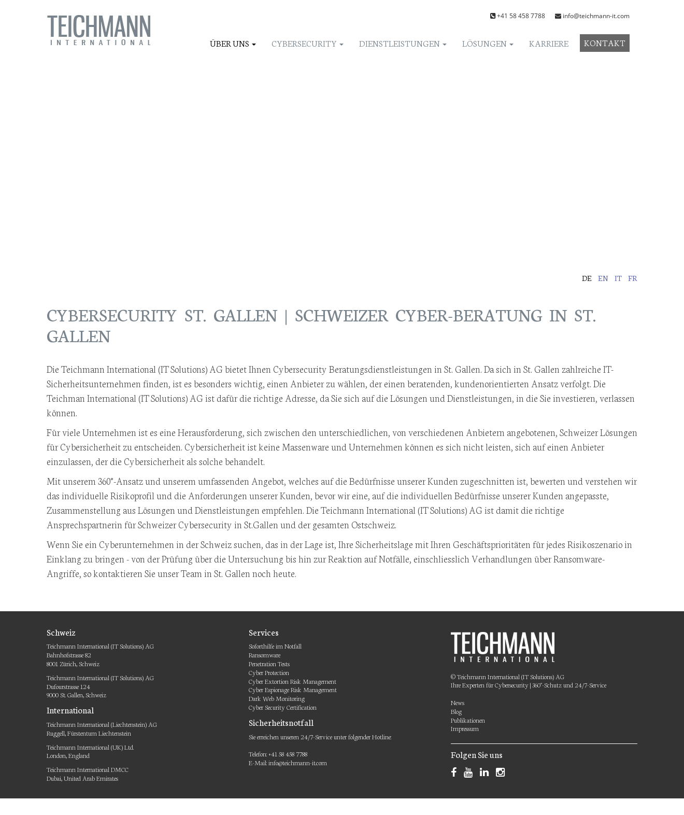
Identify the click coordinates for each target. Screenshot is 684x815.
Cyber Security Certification (283, 706)
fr (632, 278)
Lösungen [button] (488, 43)
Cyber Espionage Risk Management (293, 689)
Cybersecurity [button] (308, 43)
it (618, 278)
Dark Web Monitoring (277, 698)
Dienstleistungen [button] (403, 43)
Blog (456, 711)
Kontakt (604, 42)
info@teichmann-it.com (596, 15)
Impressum (465, 728)
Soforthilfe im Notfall (275, 645)
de (587, 278)
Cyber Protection (269, 672)
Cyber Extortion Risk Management (292, 681)
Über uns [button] (233, 43)
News (457, 702)
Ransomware (264, 654)
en (603, 278)
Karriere (548, 43)
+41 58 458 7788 (521, 15)
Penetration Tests (269, 663)
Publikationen (468, 719)
